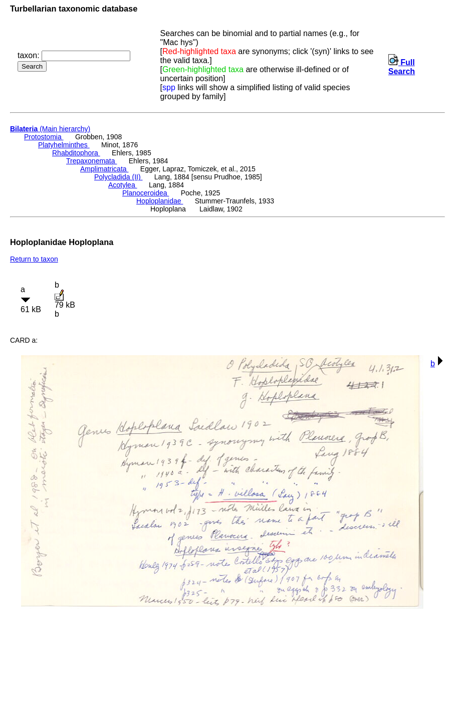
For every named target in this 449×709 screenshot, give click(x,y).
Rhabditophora (76, 153)
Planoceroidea (145, 193)
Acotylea (122, 185)
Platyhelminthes (64, 145)
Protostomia (44, 137)
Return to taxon (34, 259)
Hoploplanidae (159, 201)
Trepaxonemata (91, 161)
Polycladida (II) (118, 177)
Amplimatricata (104, 169)
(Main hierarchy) (50, 129)
